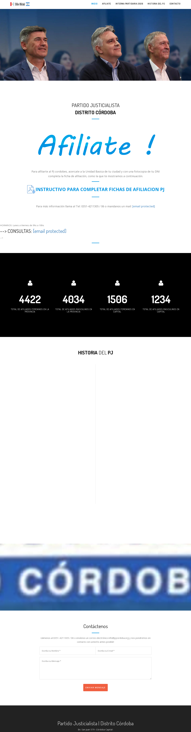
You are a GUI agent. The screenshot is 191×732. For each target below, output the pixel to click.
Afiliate (106, 3)
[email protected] (143, 206)
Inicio (94, 3)
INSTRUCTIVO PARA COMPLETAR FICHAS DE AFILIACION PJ (100, 189)
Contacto (175, 3)
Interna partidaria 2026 (129, 3)
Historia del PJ (156, 3)
